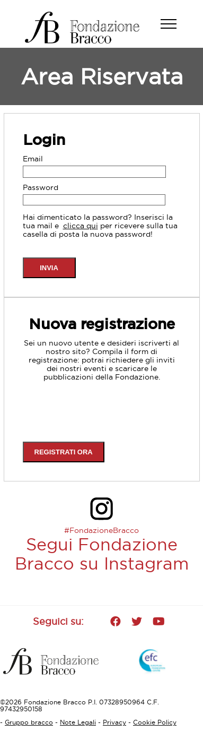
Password (40, 187)
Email (33, 158)
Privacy (114, 722)
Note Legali (78, 722)
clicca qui (80, 225)
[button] (174, 29)
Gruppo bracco (29, 722)
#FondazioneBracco (101, 530)
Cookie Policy (154, 722)
